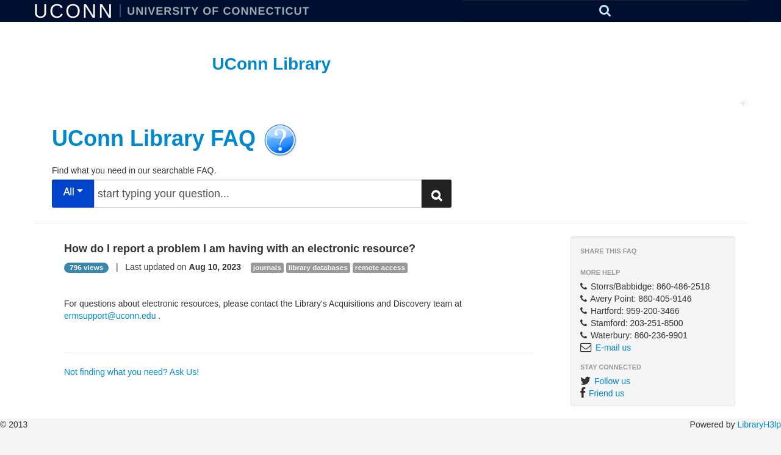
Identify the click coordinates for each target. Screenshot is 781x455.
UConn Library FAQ (154, 137)
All (73, 191)
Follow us (612, 381)
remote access (380, 267)
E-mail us (613, 347)
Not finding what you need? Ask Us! (131, 372)
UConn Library (271, 63)
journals (267, 267)
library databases (318, 267)
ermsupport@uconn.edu (110, 316)
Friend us (606, 393)
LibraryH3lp (759, 424)
